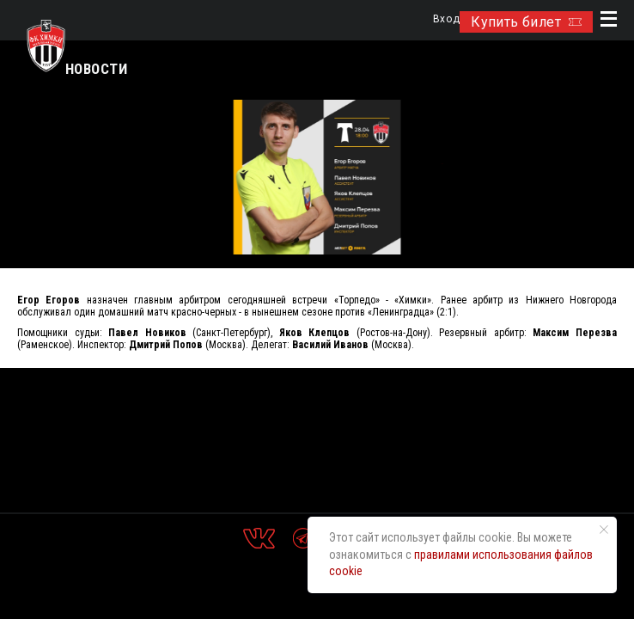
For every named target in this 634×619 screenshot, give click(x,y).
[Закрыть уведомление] (604, 529)
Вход (446, 19)
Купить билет (526, 22)
